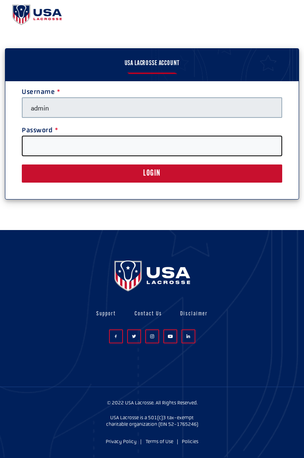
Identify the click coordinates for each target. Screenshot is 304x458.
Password (37, 130)
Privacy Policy (121, 441)
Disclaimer (194, 314)
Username (38, 92)
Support (106, 314)
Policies (190, 441)
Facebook (116, 336)
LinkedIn (188, 336)
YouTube (170, 336)
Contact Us (148, 314)
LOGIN (152, 173)
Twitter (134, 336)
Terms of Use (159, 441)
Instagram (152, 336)
